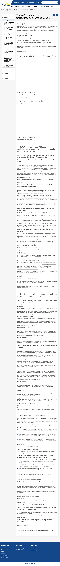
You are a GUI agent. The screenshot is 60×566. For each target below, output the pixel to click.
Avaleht (12, 6)
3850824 (3, 553)
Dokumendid (46, 6)
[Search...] (57, 2)
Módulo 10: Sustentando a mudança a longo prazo (9, 70)
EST (37, 2)
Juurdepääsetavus (30, 2)
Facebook (18, 548)
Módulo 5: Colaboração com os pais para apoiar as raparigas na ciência (8, 43)
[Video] (37, 76)
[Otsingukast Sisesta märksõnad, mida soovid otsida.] (49, 2)
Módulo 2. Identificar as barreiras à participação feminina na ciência (8, 28)
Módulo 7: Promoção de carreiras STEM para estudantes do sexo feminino (8, 53)
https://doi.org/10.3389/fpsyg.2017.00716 (26, 395)
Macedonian (5, 15)
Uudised (32, 547)
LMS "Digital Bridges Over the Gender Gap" (19, 9)
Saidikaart (33, 563)
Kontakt (52, 6)
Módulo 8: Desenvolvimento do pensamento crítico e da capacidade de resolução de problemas (9, 59)
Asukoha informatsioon (6, 557)
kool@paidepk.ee (4, 555)
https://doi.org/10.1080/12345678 (49, 264)
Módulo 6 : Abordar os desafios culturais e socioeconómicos (8, 48)
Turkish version (6, 78)
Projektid (35, 6)
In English (5, 73)
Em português (32, 9)
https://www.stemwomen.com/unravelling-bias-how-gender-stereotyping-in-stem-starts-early (37, 530)
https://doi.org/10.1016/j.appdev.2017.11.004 (41, 400)
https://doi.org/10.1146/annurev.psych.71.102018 (28, 269)
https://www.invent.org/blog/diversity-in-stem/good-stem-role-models (32, 477)
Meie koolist (29, 6)
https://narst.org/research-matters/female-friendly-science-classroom (32, 528)
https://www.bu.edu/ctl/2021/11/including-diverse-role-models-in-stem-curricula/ (35, 474)
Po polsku (5, 76)
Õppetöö (17, 6)
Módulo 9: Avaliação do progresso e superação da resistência (8, 65)
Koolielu (23, 6)
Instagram (23, 548)
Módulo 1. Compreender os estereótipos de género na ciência (9, 23)
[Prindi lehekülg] (57, 15)
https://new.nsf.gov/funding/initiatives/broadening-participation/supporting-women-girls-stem (37, 507)
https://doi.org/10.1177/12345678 (39, 260)
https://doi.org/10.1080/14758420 (34, 256)
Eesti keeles (5, 17)
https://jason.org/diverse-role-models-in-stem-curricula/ (29, 479)
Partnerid (41, 6)
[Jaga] (54, 15)
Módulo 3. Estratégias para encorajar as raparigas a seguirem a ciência (8, 33)
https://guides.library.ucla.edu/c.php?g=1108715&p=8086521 (31, 504)
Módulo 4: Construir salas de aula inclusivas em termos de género (8, 38)
